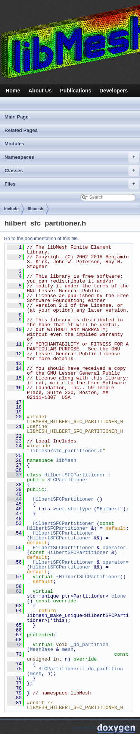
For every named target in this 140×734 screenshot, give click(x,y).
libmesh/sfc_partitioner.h (66, 450)
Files (71, 184)
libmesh (36, 209)
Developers (113, 91)
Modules (14, 144)
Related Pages (21, 130)
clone (118, 596)
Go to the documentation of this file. (41, 238)
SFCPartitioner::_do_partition (80, 668)
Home (13, 91)
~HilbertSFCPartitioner (88, 576)
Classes (71, 171)
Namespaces (71, 157)
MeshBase (41, 649)
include (11, 209)
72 (14, 644)
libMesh (66, 460)
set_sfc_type (73, 508)
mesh (68, 649)
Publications (75, 91)
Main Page (16, 117)
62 (14, 591)
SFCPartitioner (67, 479)
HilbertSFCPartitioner (75, 475)
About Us (40, 91)
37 (14, 475)
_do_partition (89, 644)
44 (14, 499)
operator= (117, 547)
